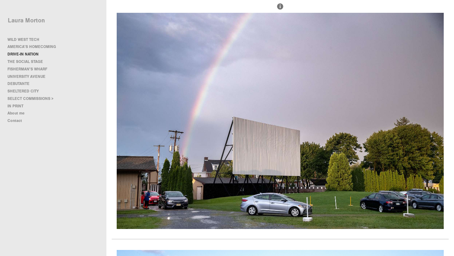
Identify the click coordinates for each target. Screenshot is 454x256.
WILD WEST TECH (23, 39)
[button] (280, 9)
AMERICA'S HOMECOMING (31, 46)
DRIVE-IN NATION (23, 54)
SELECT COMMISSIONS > (33, 98)
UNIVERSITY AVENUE (26, 76)
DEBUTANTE (18, 83)
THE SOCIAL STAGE (25, 61)
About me (15, 113)
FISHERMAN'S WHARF (27, 69)
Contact (14, 120)
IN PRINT (15, 106)
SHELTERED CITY (23, 91)
